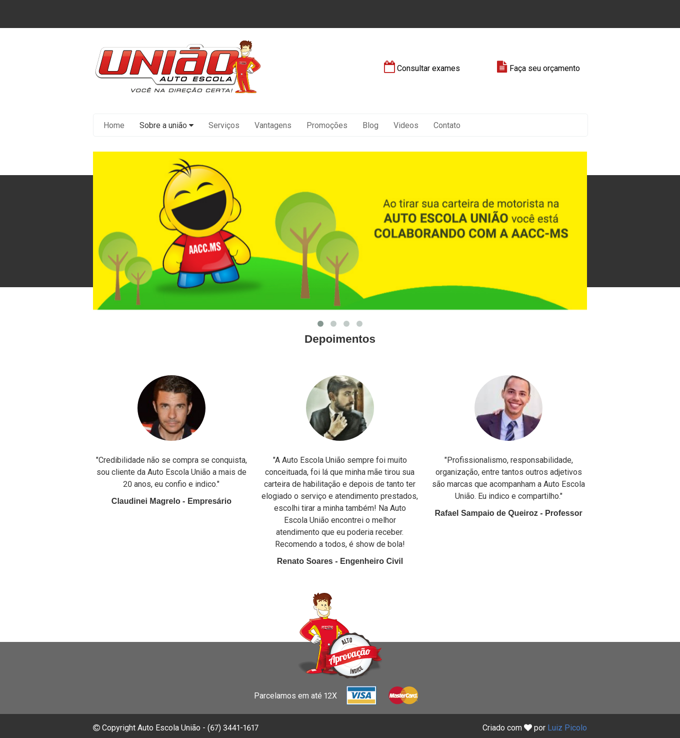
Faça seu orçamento (538, 68)
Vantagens (273, 125)
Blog (370, 125)
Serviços (224, 125)
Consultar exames (422, 68)
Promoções (327, 125)
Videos (406, 125)
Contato (447, 125)
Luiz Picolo (567, 727)
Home (114, 125)
